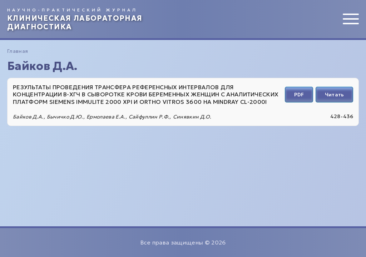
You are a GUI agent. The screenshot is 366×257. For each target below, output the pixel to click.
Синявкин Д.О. (192, 117)
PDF (299, 94)
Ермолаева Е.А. (105, 117)
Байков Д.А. (28, 117)
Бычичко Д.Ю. (65, 117)
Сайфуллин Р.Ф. (149, 117)
